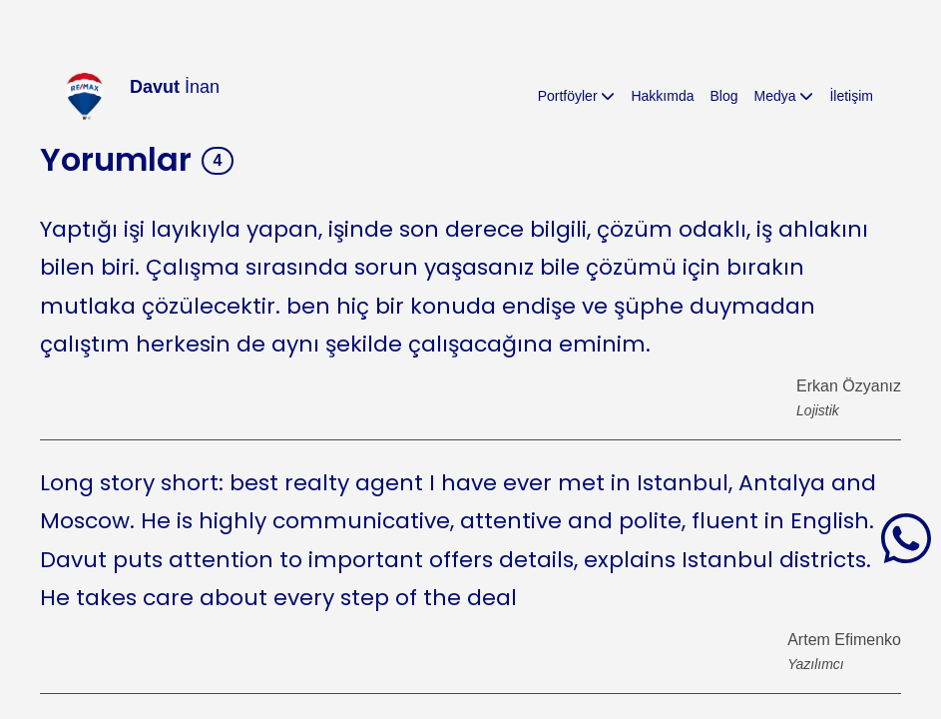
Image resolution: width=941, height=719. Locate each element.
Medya (784, 96)
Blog (723, 96)
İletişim (851, 96)
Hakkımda (662, 96)
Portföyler (577, 96)
